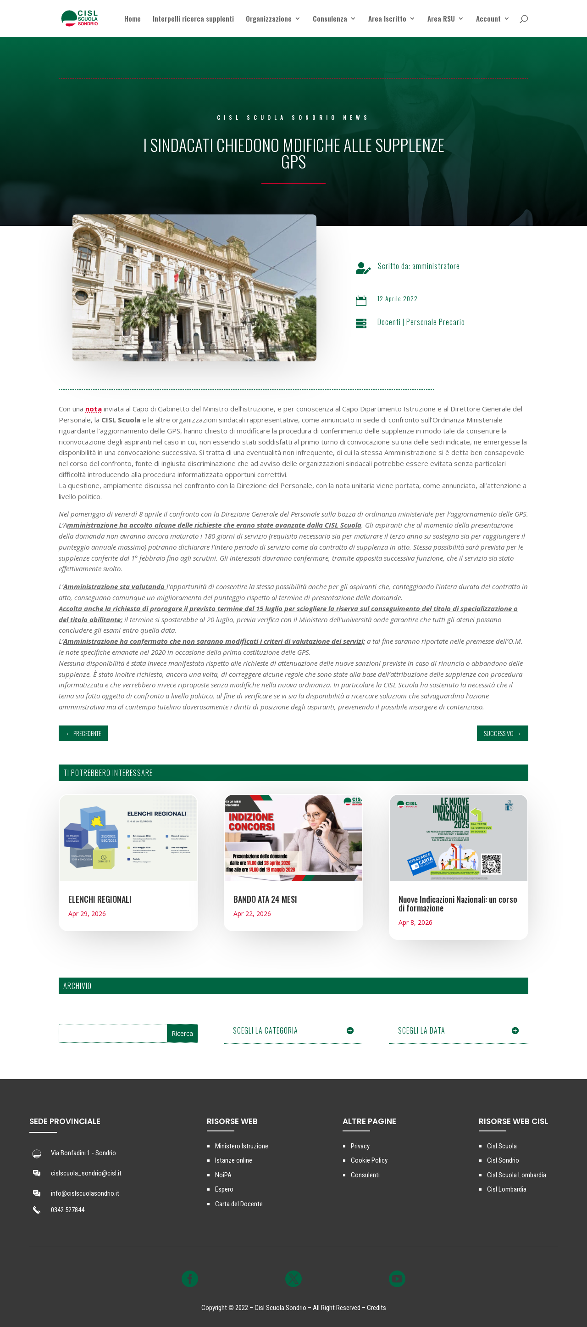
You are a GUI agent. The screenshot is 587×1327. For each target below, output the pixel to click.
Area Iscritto (387, 19)
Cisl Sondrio (503, 1160)
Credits (376, 1308)
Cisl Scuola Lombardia (516, 1175)
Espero (224, 1189)
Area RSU (441, 19)
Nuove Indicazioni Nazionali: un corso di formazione (458, 903)
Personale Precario (448, 321)
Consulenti (365, 1175)
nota (93, 408)
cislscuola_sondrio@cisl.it (86, 1173)
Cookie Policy (369, 1160)
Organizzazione (269, 19)
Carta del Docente (239, 1204)
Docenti (402, 321)
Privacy (360, 1146)
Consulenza (330, 19)
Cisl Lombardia (506, 1189)
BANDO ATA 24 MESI (265, 899)
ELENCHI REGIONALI (100, 899)
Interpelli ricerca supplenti (193, 19)
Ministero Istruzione (241, 1146)
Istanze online (233, 1160)
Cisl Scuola (502, 1146)
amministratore (449, 265)
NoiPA (223, 1175)
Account (488, 19)
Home (132, 19)
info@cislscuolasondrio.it (85, 1193)
